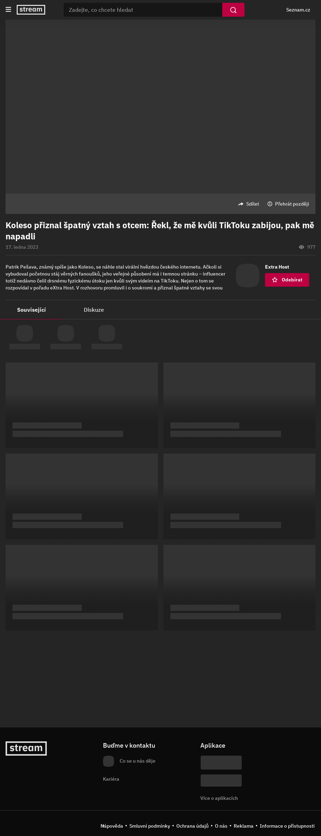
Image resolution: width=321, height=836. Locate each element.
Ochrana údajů (192, 826)
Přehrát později (292, 204)
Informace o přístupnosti (287, 826)
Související (31, 309)
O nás (221, 826)
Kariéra (111, 779)
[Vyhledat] (233, 10)
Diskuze (94, 309)
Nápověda (112, 826)
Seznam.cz (298, 9)
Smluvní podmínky (149, 826)
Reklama (244, 826)
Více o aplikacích (219, 798)
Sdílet (252, 204)
